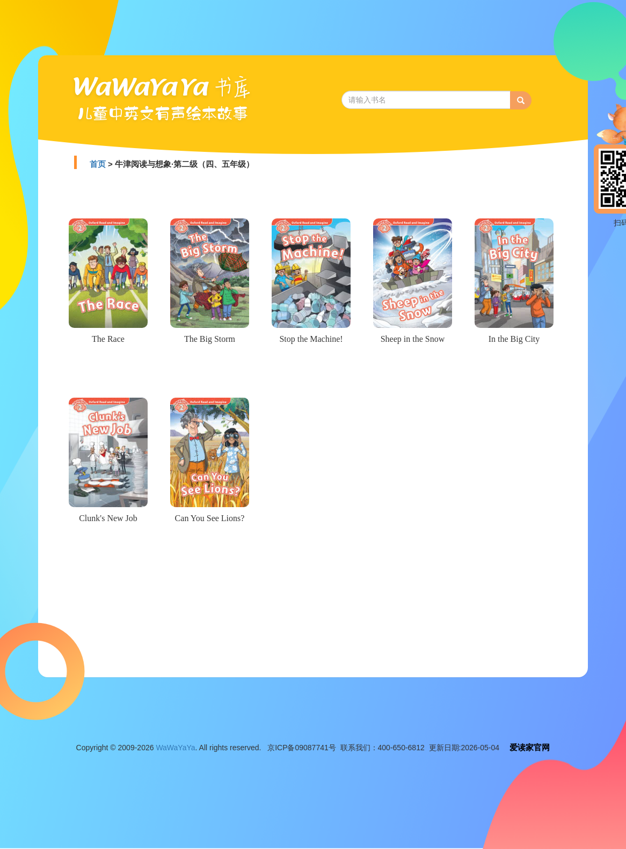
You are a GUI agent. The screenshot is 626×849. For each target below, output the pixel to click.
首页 (98, 164)
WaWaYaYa (175, 747)
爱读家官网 (529, 747)
